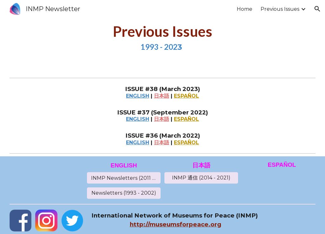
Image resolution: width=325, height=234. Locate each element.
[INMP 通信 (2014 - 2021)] (201, 178)
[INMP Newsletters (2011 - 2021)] (123, 178)
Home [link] (244, 9)
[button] (317, 8)
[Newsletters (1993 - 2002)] (123, 193)
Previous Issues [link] (280, 9)
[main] (162, 37)
